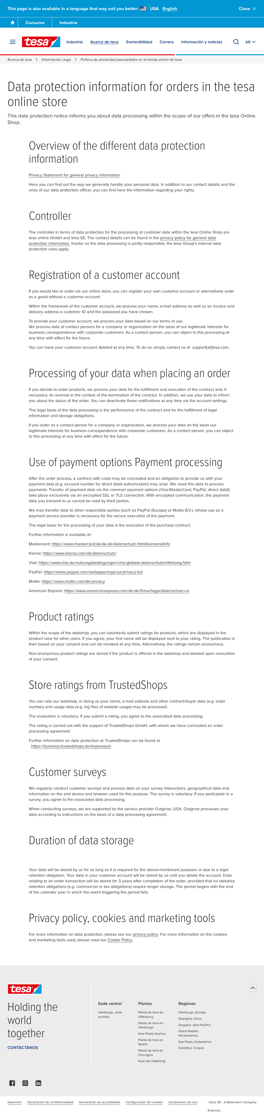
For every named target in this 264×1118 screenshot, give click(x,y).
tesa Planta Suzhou (152, 1033)
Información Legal (56, 59)
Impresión (14, 1102)
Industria (68, 22)
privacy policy (145, 934)
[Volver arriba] (253, 988)
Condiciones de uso (182, 1102)
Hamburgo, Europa (192, 1012)
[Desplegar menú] (12, 42)
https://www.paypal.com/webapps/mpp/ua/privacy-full (93, 571)
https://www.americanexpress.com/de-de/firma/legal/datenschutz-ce (126, 590)
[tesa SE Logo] (41, 42)
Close (248, 8)
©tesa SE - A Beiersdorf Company (232, 1102)
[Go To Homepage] (12, 22)
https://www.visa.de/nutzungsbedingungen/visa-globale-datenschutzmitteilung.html (115, 562)
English (170, 8)
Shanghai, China (190, 1018)
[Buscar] (236, 42)
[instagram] (25, 1084)
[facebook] (12, 1084)
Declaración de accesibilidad (99, 1102)
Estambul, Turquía (191, 1048)
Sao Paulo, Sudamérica (194, 1042)
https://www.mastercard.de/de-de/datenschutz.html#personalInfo (111, 543)
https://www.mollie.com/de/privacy (73, 581)
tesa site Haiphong (151, 1061)
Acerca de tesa (19, 59)
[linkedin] (38, 1084)
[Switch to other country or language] (251, 42)
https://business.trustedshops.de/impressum (71, 746)
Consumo (35, 22)
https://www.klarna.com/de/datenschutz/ (80, 553)
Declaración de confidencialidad (50, 1102)
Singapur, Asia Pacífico (194, 1025)
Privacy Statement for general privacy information (74, 174)
